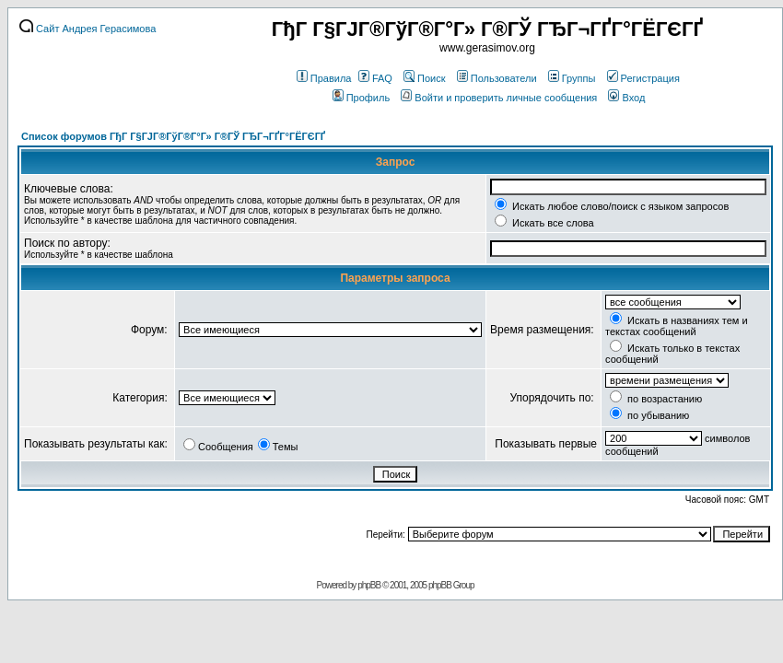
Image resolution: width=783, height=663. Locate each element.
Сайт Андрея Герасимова (87, 28)
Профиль (362, 97)
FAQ (375, 78)
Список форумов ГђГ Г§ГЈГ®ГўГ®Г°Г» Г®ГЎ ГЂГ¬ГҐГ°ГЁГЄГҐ (173, 136)
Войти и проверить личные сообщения (499, 97)
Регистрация (643, 78)
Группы (572, 78)
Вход (626, 97)
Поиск (424, 78)
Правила (324, 78)
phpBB (368, 585)
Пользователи (497, 78)
